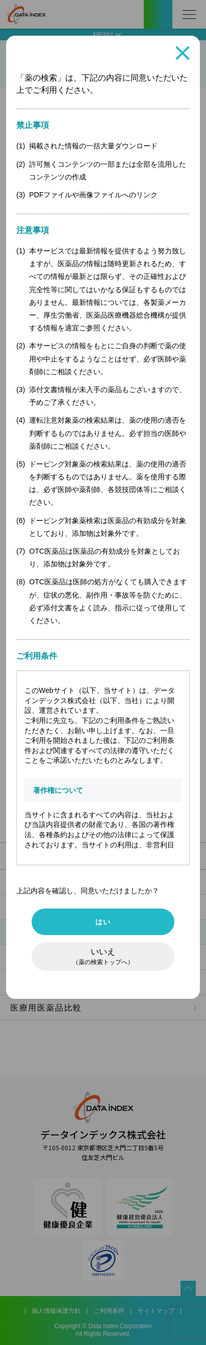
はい (102, 922)
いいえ (103, 956)
